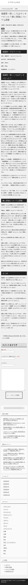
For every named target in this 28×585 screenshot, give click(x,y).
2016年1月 (6, 492)
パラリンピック (8, 528)
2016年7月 (6, 486)
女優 (5, 534)
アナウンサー (7, 506)
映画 (5, 537)
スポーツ (6, 520)
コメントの (9, 569)
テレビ (5, 526)
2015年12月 (6, 495)
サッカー (6, 517)
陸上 (5, 553)
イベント (6, 509)
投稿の (8, 567)
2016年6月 (6, 489)
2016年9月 (6, 481)
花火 (5, 545)
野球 (5, 550)
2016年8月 (6, 484)
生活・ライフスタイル (9, 542)
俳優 (3, 28)
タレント (6, 523)
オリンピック (7, 512)
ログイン (7, 565)
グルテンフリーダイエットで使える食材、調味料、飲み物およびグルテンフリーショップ (14, 468)
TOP (7, 8)
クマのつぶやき (14, 2)
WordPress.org (9, 571)
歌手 (5, 539)
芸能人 (5, 548)
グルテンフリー (8, 515)
